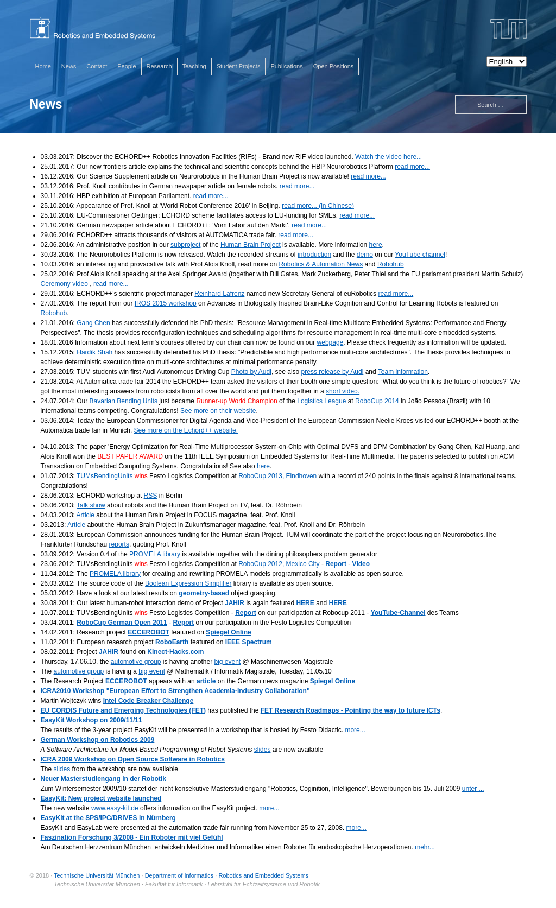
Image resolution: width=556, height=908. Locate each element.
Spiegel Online (228, 632)
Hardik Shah (94, 352)
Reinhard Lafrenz (219, 293)
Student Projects (239, 66)
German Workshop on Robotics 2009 (98, 740)
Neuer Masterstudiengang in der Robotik (103, 779)
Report (335, 564)
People (126, 66)
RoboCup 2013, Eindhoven (277, 476)
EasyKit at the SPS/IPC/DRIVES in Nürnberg (108, 818)
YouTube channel (420, 254)
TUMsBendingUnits (104, 476)
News (69, 66)
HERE (305, 603)
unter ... (473, 788)
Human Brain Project (250, 245)
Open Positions (333, 66)
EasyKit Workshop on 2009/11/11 (91, 720)
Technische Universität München (97, 875)
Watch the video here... (388, 157)
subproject (185, 245)
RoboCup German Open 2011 (122, 622)
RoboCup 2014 (377, 401)
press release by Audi (332, 372)
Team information (403, 372)
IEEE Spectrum (248, 642)
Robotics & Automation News (321, 264)
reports (119, 544)
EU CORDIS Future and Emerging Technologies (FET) (123, 710)
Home (43, 66)
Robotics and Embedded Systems (263, 875)
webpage (330, 342)
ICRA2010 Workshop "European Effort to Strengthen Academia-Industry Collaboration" (175, 691)
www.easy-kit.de (114, 808)
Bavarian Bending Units (123, 401)
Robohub (390, 264)
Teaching (194, 66)
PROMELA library (154, 554)
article (206, 681)
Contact (96, 66)
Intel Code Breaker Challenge (148, 700)
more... (355, 730)
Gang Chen (93, 323)
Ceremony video (64, 284)
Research (159, 66)
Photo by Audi (251, 372)
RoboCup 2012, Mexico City (278, 564)
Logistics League (321, 401)
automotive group (136, 661)
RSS (150, 495)
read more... (412, 166)
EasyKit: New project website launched (101, 798)
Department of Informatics (179, 875)
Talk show (91, 505)
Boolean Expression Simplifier (188, 583)
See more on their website (218, 411)
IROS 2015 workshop (166, 303)
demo (365, 254)
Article (85, 515)
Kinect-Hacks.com (175, 652)
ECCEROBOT (148, 632)
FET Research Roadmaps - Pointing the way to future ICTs (350, 710)
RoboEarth (171, 642)
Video (361, 564)
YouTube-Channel (398, 613)
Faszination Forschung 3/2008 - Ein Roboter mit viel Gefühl (132, 837)
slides (262, 749)
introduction (314, 254)
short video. (342, 391)
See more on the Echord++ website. (186, 430)
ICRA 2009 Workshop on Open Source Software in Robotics (133, 759)
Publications (286, 66)
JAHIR (234, 603)
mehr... (425, 847)
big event (227, 661)
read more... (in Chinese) (318, 205)
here (375, 245)
